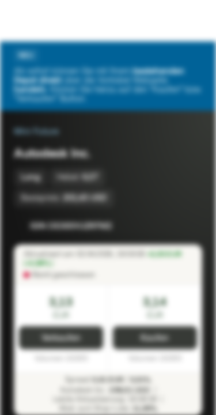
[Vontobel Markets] (45, 21)
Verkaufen (61, 338)
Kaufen (155, 338)
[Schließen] (195, 55)
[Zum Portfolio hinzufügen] (190, 225)
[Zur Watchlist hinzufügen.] (167, 225)
